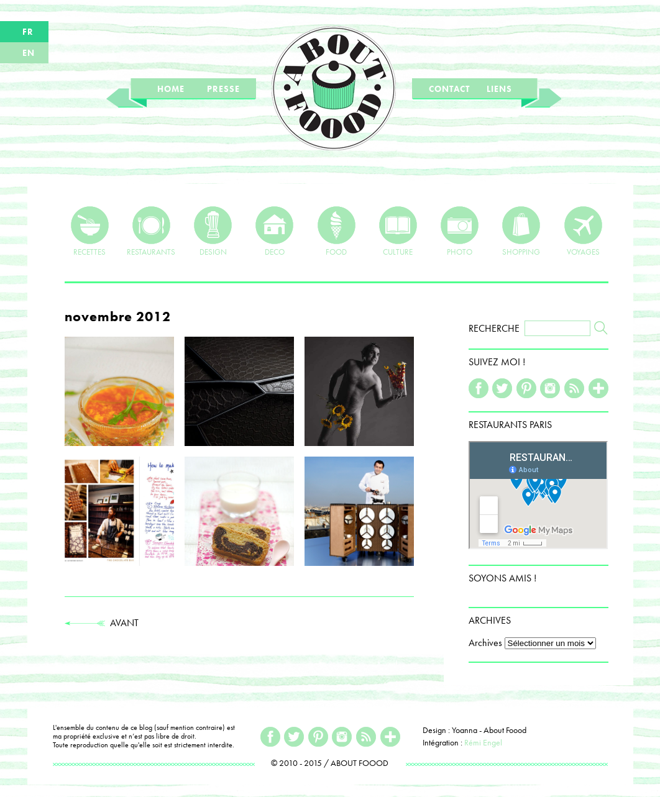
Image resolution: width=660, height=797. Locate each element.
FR (28, 31)
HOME (171, 88)
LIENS (499, 88)
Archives (485, 642)
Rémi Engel (483, 742)
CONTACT (449, 88)
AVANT (102, 622)
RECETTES (90, 231)
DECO (274, 231)
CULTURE (398, 231)
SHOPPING (521, 231)
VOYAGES (583, 231)
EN (28, 52)
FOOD (336, 231)
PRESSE (223, 88)
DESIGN (213, 231)
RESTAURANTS (151, 231)
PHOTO (460, 231)
